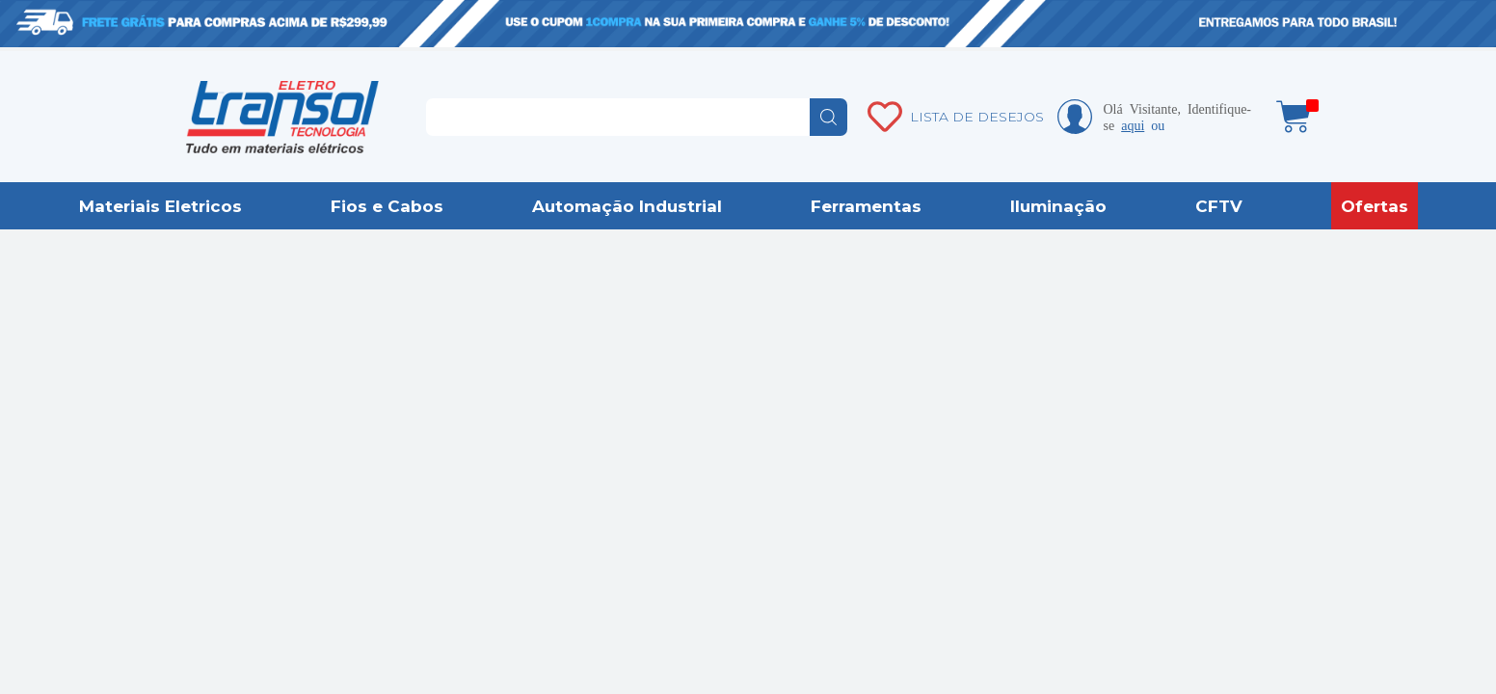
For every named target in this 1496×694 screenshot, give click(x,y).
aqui (1132, 124)
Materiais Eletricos (160, 206)
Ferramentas (866, 206)
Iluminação (1058, 206)
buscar (828, 117)
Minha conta (1074, 116)
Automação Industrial (627, 206)
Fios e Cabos (387, 206)
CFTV (1218, 206)
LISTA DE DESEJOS (977, 116)
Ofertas (1374, 206)
